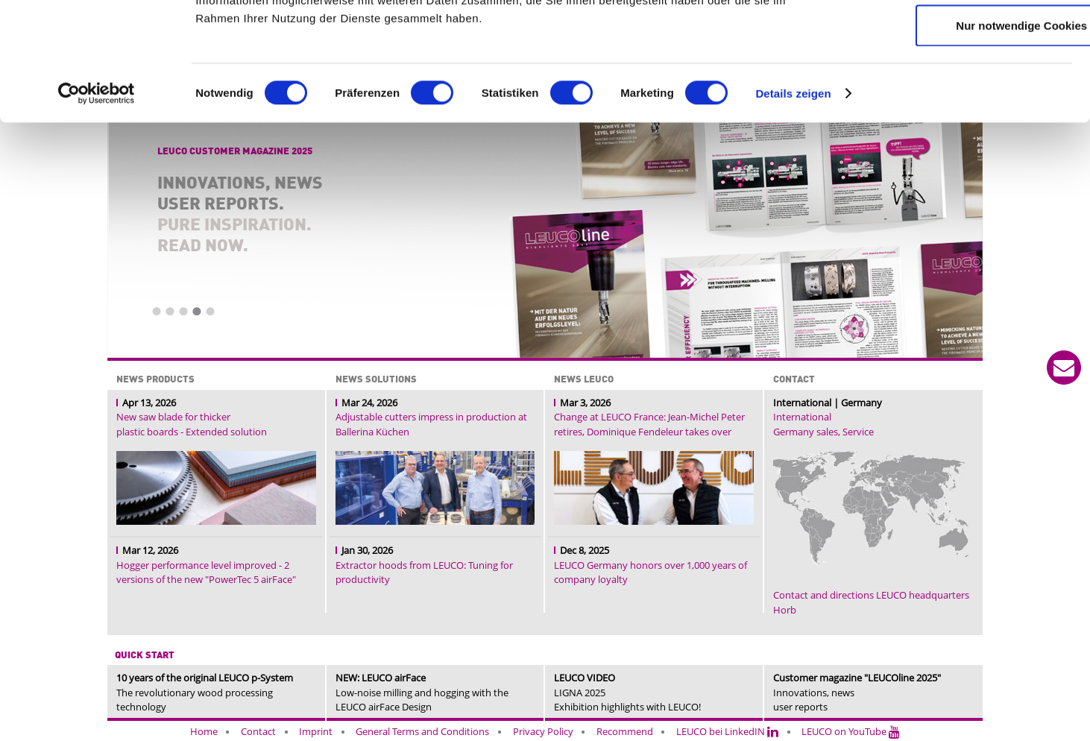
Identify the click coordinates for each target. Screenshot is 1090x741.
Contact (258, 731)
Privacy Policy (543, 731)
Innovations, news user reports (857, 692)
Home (204, 731)
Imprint (316, 731)
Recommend (624, 731)
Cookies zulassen (965, 38)
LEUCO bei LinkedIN (727, 731)
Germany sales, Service (823, 431)
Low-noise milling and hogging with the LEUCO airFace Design (421, 692)
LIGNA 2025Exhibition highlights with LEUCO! (627, 692)
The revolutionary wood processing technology (204, 692)
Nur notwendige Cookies (965, 133)
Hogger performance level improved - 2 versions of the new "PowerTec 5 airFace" (206, 572)
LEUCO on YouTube (850, 731)
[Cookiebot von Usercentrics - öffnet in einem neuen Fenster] (96, 201)
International (802, 416)
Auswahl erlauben (965, 86)
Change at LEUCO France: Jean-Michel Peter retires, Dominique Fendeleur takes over (649, 424)
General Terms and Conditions (422, 731)
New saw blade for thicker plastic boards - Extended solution (191, 424)
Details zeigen (793, 201)
